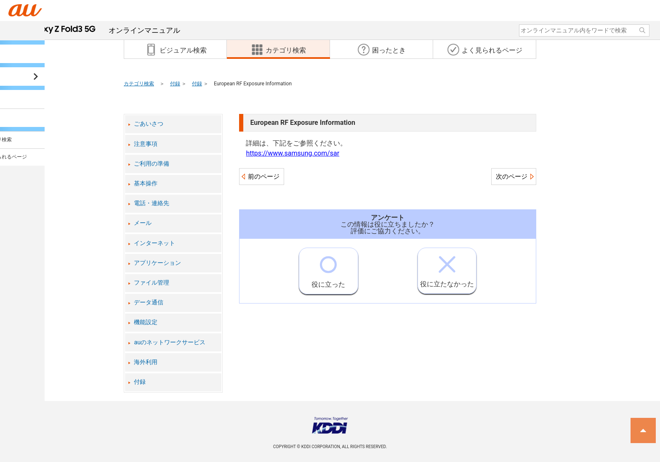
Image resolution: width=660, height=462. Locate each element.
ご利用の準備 (151, 163)
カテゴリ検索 (139, 84)
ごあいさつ (148, 123)
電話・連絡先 (151, 203)
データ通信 (148, 302)
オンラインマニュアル (102, 30)
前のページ (263, 176)
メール (143, 223)
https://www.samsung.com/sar (292, 153)
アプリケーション (157, 263)
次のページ (511, 176)
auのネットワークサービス (169, 342)
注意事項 (145, 144)
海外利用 (145, 362)
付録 (175, 84)
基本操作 (145, 183)
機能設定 (145, 322)
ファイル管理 (151, 282)
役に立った (328, 268)
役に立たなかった (447, 268)
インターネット (154, 243)
